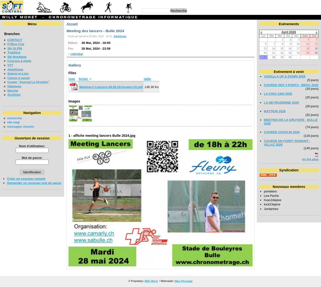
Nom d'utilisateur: (32, 146)
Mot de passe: (32, 158)
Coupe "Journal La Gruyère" (28, 82)
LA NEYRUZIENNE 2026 (281, 102)
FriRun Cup (15, 44)
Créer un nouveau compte (26, 178)
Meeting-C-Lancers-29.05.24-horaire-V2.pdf (110, 87)
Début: (73, 43)
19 (316, 48)
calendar (76, 54)
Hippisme (14, 86)
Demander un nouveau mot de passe (34, 183)
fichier (85, 79)
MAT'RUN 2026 (275, 111)
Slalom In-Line (18, 73)
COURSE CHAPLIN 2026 (282, 132)
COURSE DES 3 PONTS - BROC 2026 (291, 85)
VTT (10, 65)
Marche (12, 90)
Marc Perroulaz (183, 281)
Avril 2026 (288, 32)
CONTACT (14, 40)
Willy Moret (151, 281)
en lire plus (310, 159)
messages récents (20, 126)
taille (147, 79)
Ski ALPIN (14, 48)
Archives (13, 94)
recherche (14, 118)
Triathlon (13, 52)
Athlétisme (15, 69)
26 (316, 53)
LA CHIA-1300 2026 (278, 94)
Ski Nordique (16, 57)
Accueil (72, 24)
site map (13, 122)
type (72, 79)
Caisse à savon (18, 78)
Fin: (71, 48)
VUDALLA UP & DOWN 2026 (284, 76)
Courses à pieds (19, 61)
